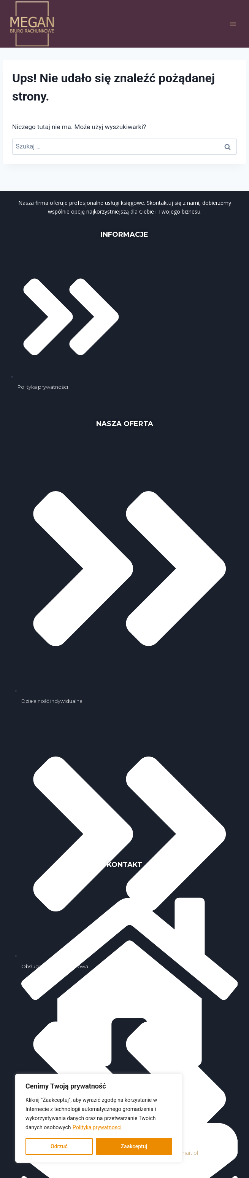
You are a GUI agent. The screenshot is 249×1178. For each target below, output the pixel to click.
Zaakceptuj (134, 1146)
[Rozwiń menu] (233, 24)
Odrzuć (59, 1146)
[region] (98, 1118)
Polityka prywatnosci (97, 1127)
